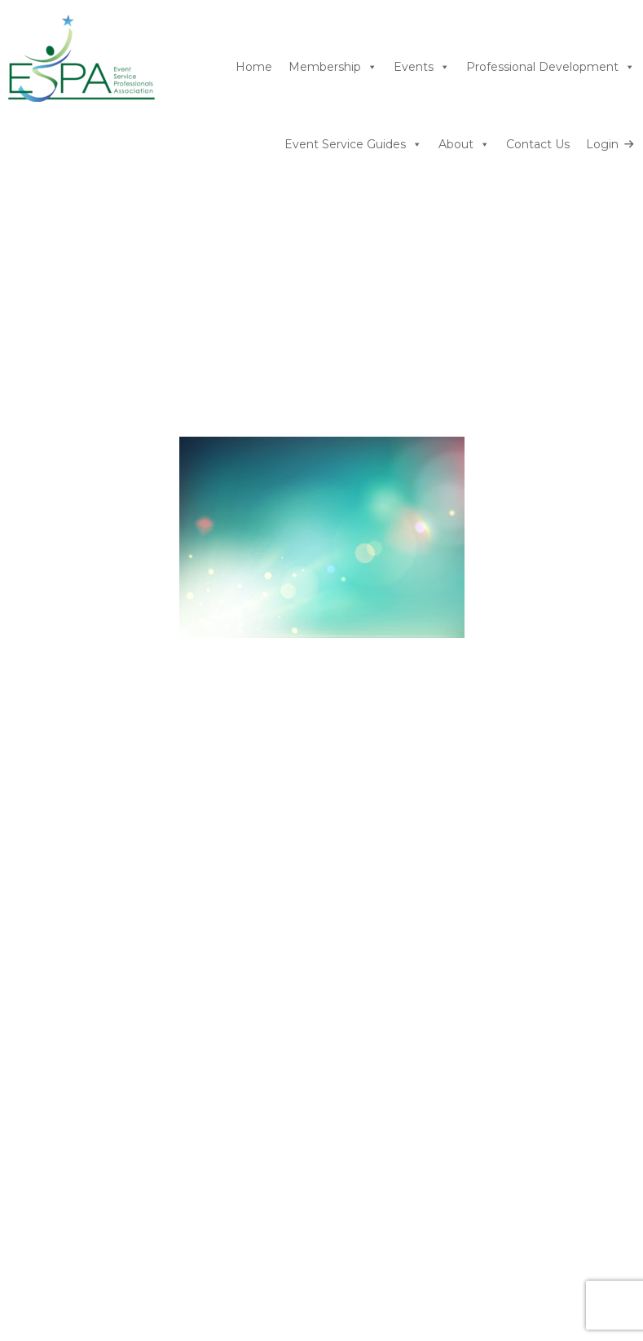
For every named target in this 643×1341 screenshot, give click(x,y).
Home (254, 66)
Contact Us (538, 144)
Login (602, 144)
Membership (332, 67)
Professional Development (550, 67)
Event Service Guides (353, 144)
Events (422, 67)
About (464, 144)
